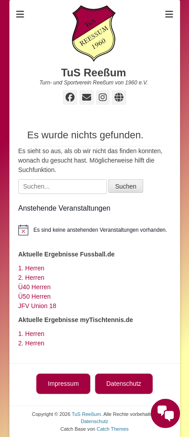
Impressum (63, 383)
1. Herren (31, 268)
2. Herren (31, 277)
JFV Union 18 (37, 305)
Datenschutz (123, 383)
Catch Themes (112, 429)
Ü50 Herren (34, 296)
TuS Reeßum (93, 72)
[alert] (94, 230)
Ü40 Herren (34, 287)
